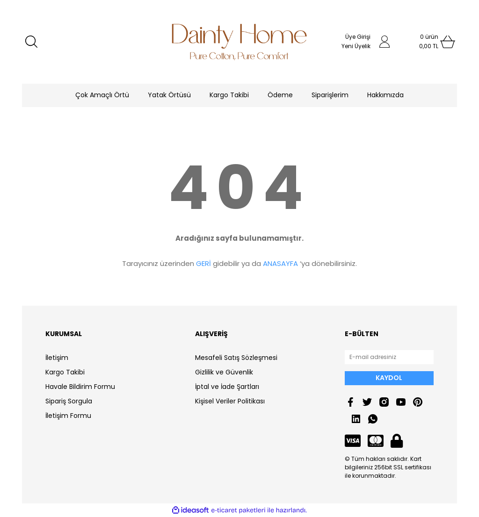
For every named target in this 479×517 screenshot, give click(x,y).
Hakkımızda (385, 95)
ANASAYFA (280, 263)
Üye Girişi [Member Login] (357, 37)
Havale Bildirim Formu (80, 386)
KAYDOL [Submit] (389, 377)
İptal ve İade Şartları (227, 386)
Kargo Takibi (229, 95)
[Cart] (429, 41)
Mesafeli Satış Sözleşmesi (236, 357)
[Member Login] (384, 42)
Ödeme (280, 95)
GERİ (203, 263)
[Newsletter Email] (389, 357)
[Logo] (239, 41)
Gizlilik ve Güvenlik (224, 372)
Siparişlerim (330, 95)
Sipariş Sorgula (68, 401)
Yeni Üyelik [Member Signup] (355, 46)
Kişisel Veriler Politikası (230, 401)
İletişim (56, 357)
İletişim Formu (68, 415)
